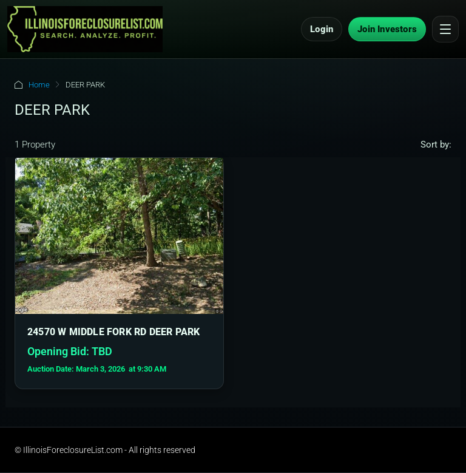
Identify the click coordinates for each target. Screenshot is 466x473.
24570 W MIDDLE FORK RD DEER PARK (113, 332)
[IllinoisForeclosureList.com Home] (85, 29)
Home (39, 84)
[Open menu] (445, 29)
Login (321, 29)
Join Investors (387, 29)
